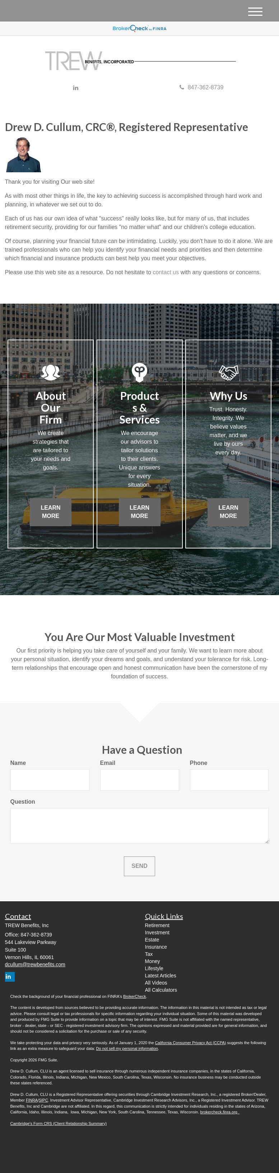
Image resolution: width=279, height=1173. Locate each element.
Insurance (156, 947)
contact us (166, 272)
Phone (199, 763)
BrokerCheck (134, 996)
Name (18, 763)
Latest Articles (160, 975)
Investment (157, 932)
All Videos (156, 983)
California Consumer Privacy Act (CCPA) (190, 1043)
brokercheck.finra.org (220, 1112)
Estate (152, 940)
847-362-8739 (202, 87)
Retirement (157, 925)
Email (108, 763)
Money (152, 961)
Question (22, 802)
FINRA (32, 1100)
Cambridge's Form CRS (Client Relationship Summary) (58, 1123)
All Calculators (161, 990)
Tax (149, 954)
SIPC (43, 1100)
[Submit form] (139, 866)
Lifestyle (154, 968)
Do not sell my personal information (127, 1048)
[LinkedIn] (75, 88)
